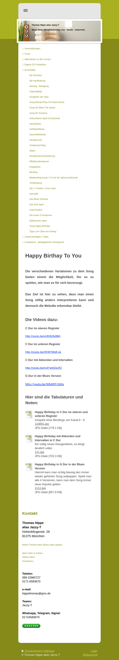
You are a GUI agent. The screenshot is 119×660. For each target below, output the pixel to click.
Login (94, 651)
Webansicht (90, 654)
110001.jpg (42, 423)
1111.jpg (40, 488)
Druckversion (31, 651)
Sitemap (49, 651)
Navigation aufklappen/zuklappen (59, 10)
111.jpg (39, 452)
